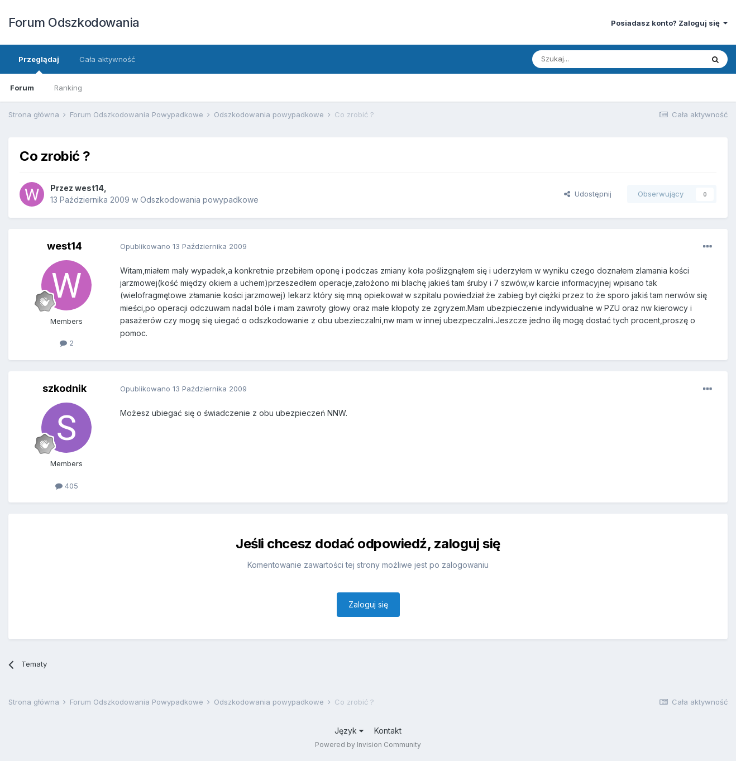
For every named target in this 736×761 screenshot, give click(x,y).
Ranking (68, 87)
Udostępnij (587, 193)
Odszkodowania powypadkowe (199, 199)
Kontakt (388, 730)
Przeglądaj (38, 64)
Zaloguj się (368, 604)
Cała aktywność (107, 59)
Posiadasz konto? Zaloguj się (669, 22)
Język (349, 730)
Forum (22, 87)
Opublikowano (183, 246)
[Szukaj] (590, 59)
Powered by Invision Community (368, 744)
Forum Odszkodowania (74, 22)
